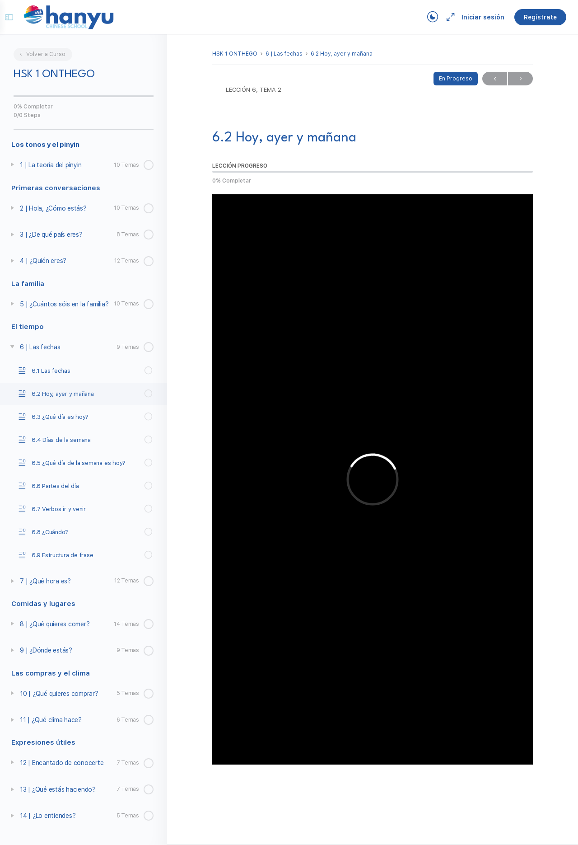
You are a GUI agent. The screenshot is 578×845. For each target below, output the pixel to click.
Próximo (520, 79)
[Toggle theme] (426, 17)
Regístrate (533, 17)
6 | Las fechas (284, 54)
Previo (494, 79)
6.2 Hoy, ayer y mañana (342, 54)
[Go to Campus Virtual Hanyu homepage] (75, 17)
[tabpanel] (372, 479)
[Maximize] (442, 17)
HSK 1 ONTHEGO (234, 54)
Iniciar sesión (476, 17)
